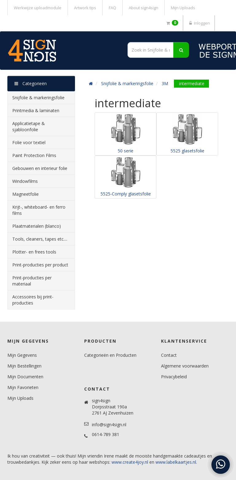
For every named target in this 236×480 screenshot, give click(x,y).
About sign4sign (143, 7)
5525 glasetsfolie (187, 151)
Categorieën (30, 83)
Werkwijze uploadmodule (37, 7)
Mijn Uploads (183, 7)
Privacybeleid (174, 377)
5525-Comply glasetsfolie (125, 194)
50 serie (125, 151)
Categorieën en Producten (110, 355)
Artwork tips (85, 7)
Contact (169, 355)
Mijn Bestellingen (24, 366)
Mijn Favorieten (22, 387)
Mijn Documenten (25, 377)
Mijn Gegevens (22, 355)
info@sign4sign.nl (109, 424)
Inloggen (199, 23)
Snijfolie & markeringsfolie (127, 83)
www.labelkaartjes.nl (175, 462)
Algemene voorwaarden (185, 366)
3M (165, 83)
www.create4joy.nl (130, 462)
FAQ (112, 7)
